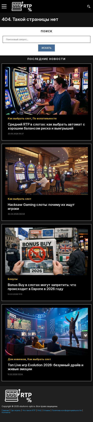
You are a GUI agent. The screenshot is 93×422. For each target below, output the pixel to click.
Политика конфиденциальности (67, 410)
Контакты (6, 412)
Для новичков (17, 359)
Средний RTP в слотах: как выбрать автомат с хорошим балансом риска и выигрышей (46, 126)
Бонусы (13, 279)
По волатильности (44, 118)
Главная (5, 410)
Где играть (15, 410)
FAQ (39, 410)
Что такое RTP (29, 410)
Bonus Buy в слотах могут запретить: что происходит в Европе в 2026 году (42, 287)
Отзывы (46, 410)
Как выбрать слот (19, 118)
